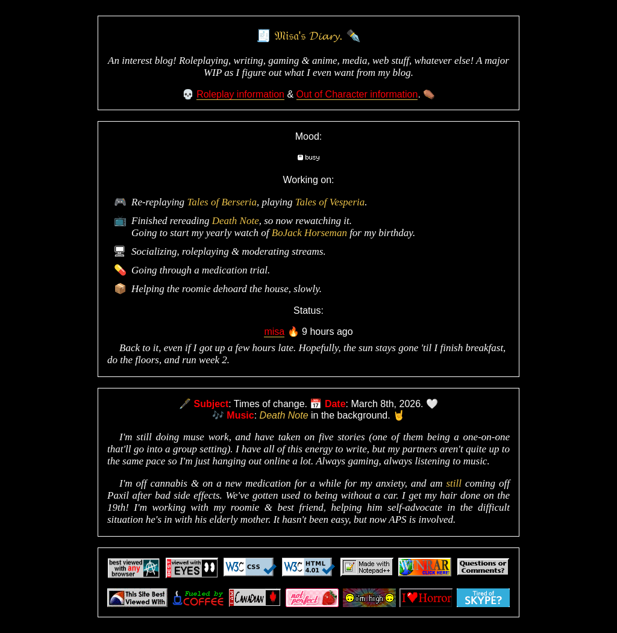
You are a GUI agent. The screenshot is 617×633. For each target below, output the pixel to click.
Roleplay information (240, 94)
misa (274, 331)
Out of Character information (357, 94)
